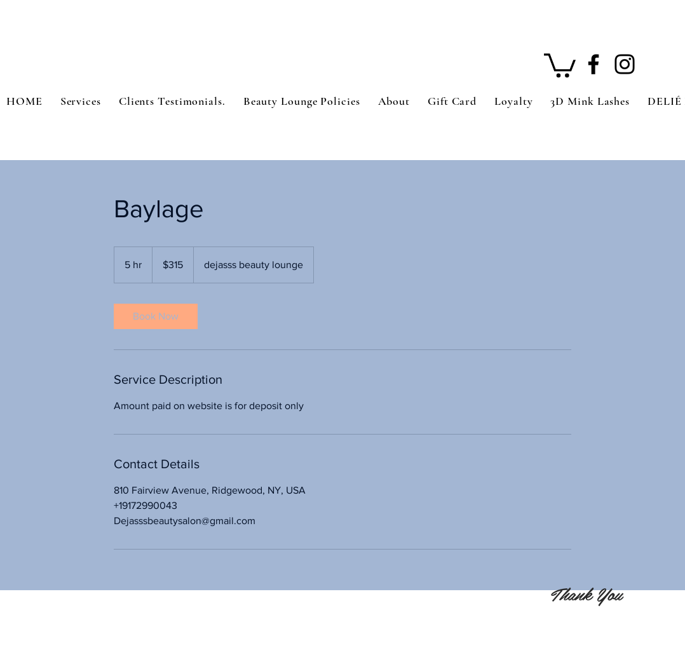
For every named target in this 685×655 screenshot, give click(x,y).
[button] (560, 64)
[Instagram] (624, 64)
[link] (156, 316)
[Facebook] (593, 64)
